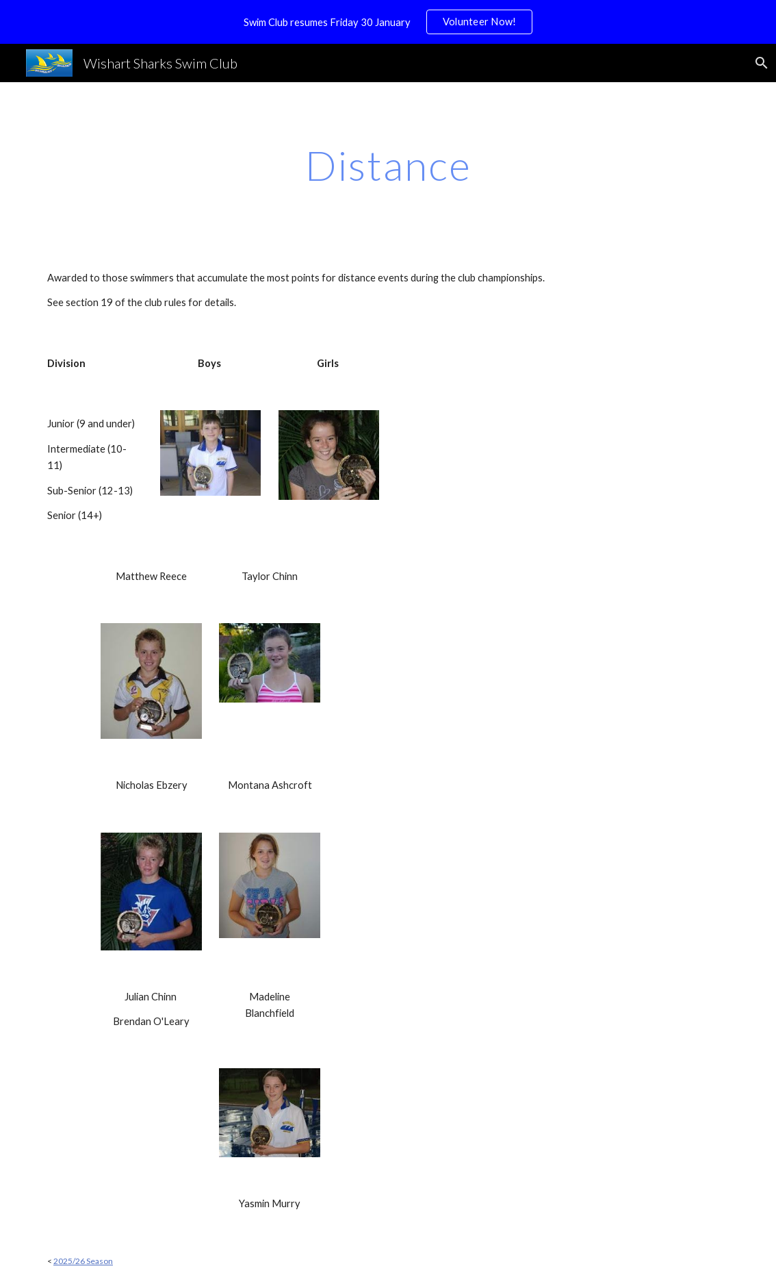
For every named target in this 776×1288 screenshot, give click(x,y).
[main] (388, 165)
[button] (759, 63)
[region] (388, 22)
